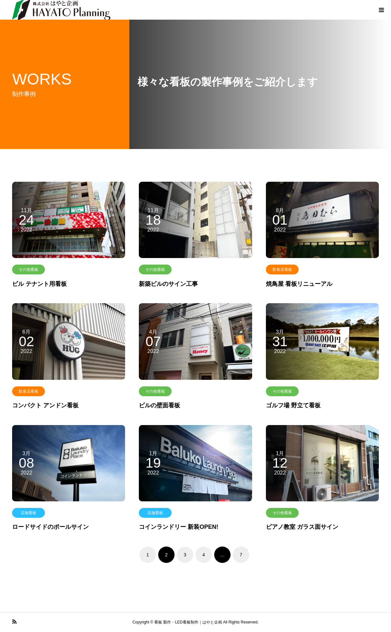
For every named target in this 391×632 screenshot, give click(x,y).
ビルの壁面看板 (159, 405)
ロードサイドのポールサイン (50, 527)
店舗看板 (28, 513)
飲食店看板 (282, 269)
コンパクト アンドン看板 (45, 405)
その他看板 (28, 269)
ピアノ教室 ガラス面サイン (302, 527)
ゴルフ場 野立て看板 (293, 405)
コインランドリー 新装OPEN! (178, 527)
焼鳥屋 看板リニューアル (299, 284)
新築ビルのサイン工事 (168, 284)
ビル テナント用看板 (39, 284)
